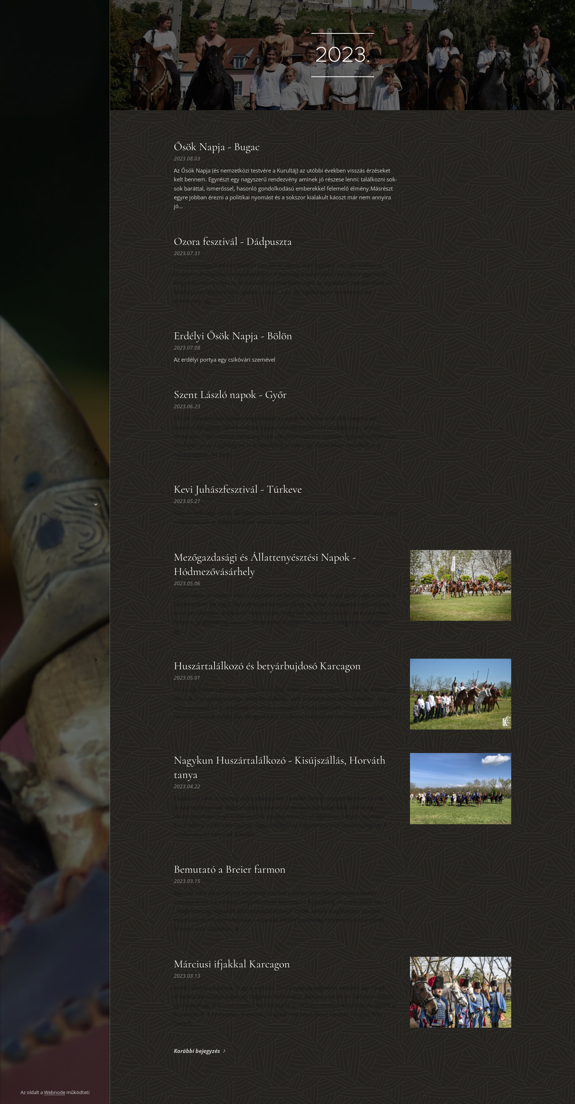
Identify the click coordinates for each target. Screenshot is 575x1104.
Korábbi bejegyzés (197, 1050)
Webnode (54, 1092)
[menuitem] (55, 428)
